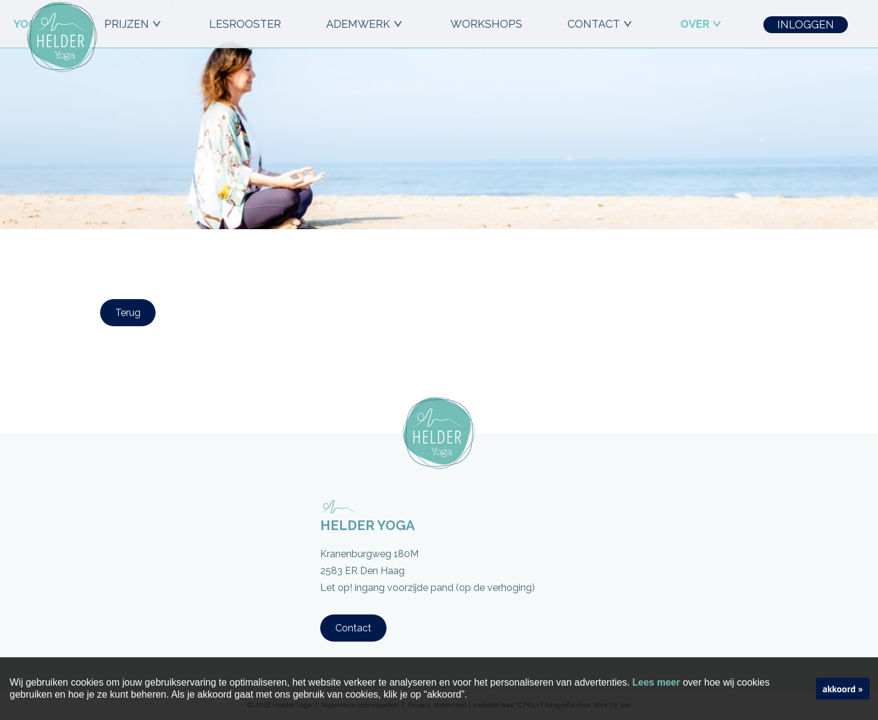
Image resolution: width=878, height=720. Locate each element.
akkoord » (843, 689)
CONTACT (601, 24)
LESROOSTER (245, 23)
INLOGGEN (805, 24)
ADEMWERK (365, 24)
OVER (702, 24)
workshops (486, 23)
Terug (128, 312)
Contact (353, 628)
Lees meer (656, 682)
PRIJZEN (134, 24)
